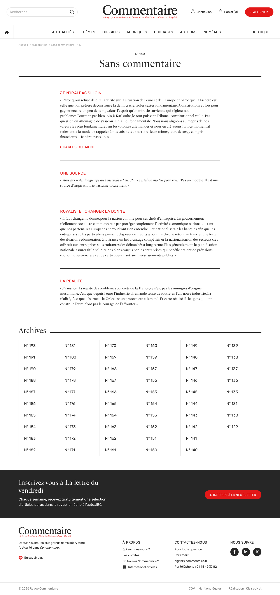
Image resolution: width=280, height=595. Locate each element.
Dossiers (111, 32)
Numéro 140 (39, 45)
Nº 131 (241, 404)
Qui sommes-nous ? (136, 549)
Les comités (130, 555)
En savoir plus (31, 557)
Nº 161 (120, 450)
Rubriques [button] (137, 32)
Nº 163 (120, 427)
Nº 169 (120, 357)
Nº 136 (241, 380)
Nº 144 (201, 404)
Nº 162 (120, 438)
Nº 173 (80, 427)
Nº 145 (201, 392)
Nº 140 (201, 450)
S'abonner (259, 12)
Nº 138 (241, 357)
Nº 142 (201, 427)
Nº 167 (120, 380)
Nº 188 (39, 380)
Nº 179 (80, 369)
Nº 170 (120, 346)
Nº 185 (39, 415)
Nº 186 (39, 404)
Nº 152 (161, 427)
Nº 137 (241, 369)
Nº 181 (80, 346)
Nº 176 (80, 404)
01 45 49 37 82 (206, 567)
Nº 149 (201, 346)
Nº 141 (201, 438)
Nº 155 (161, 392)
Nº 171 (80, 450)
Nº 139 (241, 346)
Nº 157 (161, 369)
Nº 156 (161, 380)
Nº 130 (241, 415)
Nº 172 (80, 438)
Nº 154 (161, 404)
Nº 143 (201, 415)
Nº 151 (161, 438)
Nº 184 (39, 427)
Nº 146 (201, 380)
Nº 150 (161, 450)
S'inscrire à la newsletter (233, 495)
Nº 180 (80, 357)
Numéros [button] (212, 32)
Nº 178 (80, 380)
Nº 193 (39, 346)
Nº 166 (120, 392)
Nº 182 (39, 450)
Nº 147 (201, 369)
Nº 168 (120, 369)
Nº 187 (39, 392)
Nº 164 (120, 415)
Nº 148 (201, 357)
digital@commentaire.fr (191, 561)
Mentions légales (210, 588)
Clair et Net (253, 588)
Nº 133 (241, 392)
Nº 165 (120, 404)
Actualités (63, 32)
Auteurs (188, 32)
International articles (139, 567)
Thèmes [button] (88, 32)
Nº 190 (39, 369)
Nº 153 (161, 415)
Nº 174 (80, 415)
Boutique (261, 32)
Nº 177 (80, 392)
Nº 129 (241, 427)
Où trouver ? (140, 561)
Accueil (23, 45)
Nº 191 (39, 357)
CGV (192, 588)
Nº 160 (161, 346)
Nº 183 (39, 438)
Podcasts (163, 32)
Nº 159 (161, 357)
